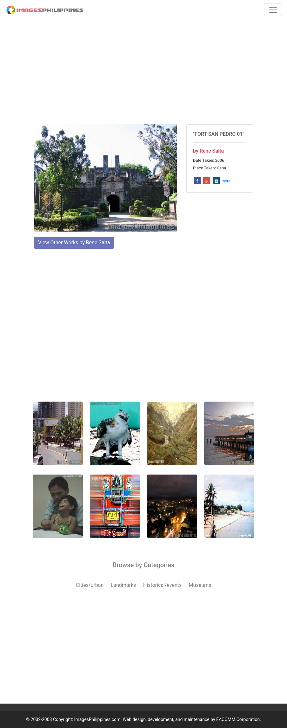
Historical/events (162, 585)
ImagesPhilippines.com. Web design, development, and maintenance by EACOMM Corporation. (167, 719)
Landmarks (123, 585)
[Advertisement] (143, 72)
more (226, 181)
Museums (200, 585)
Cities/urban (90, 585)
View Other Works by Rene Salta (74, 242)
